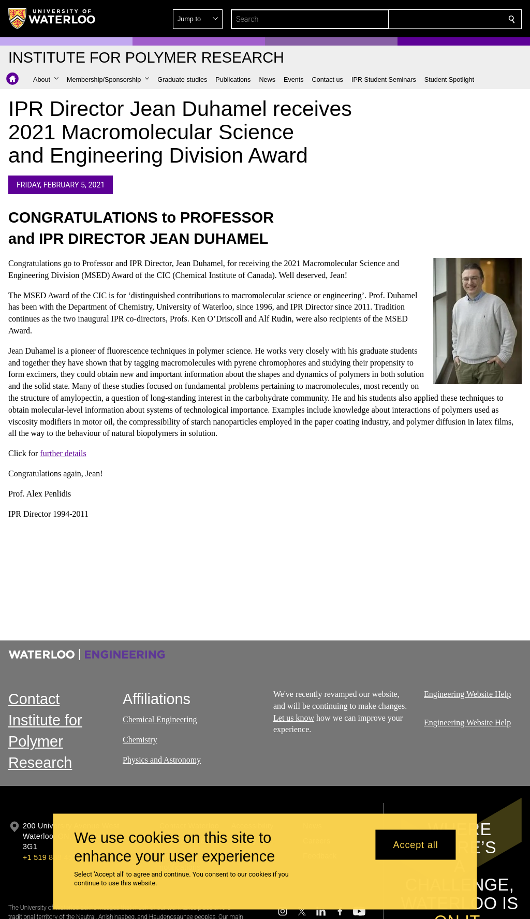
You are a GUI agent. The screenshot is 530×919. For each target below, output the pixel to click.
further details (63, 453)
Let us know (293, 717)
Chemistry (140, 739)
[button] (437, 19)
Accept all (415, 844)
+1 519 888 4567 (52, 857)
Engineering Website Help (467, 694)
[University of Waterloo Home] (52, 18)
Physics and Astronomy (162, 759)
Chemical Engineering (160, 719)
